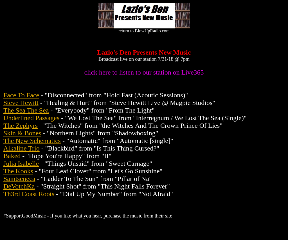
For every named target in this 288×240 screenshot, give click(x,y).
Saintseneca (19, 178)
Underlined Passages (31, 118)
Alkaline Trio (21, 148)
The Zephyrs (20, 125)
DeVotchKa (19, 186)
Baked (12, 156)
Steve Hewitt (21, 102)
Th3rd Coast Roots (28, 194)
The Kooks (18, 171)
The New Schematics (32, 140)
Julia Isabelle (21, 163)
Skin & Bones (22, 133)
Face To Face (21, 95)
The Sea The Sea (26, 110)
